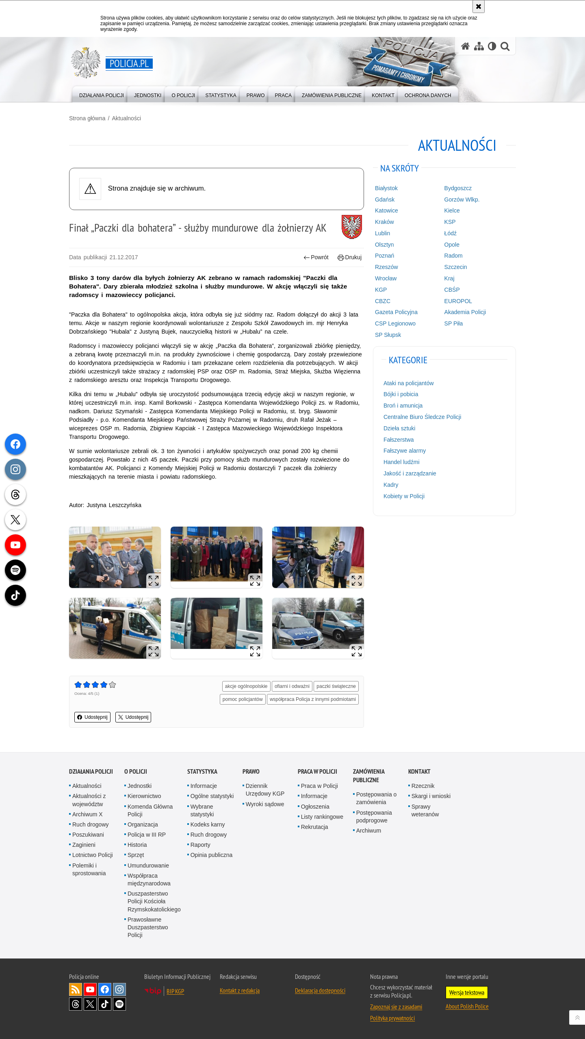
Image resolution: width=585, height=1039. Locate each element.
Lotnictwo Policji (92, 855)
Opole (451, 244)
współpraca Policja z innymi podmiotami (313, 699)
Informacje (204, 786)
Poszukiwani (88, 834)
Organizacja (143, 824)
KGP (381, 289)
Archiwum (368, 830)
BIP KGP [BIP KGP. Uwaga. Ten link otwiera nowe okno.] (175, 991)
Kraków (384, 222)
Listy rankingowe (322, 816)
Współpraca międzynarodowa (149, 879)
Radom (453, 255)
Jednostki (140, 786)
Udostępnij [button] (92, 717)
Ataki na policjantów (409, 383)
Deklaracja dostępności (320, 990)
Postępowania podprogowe (374, 816)
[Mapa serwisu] (479, 46)
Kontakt (419, 771)
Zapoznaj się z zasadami (396, 1006)
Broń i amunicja (403, 405)
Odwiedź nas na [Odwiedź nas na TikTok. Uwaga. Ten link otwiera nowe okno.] (104, 1004)
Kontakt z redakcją (240, 990)
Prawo (251, 771)
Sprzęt (136, 855)
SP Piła (453, 323)
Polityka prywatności (392, 1018)
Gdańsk (384, 199)
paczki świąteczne (336, 686)
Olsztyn (384, 244)
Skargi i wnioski (431, 796)
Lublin (382, 233)
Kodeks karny (208, 824)
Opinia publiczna (212, 855)
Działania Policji (91, 771)
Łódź (450, 233)
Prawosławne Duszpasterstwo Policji (148, 927)
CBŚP (452, 289)
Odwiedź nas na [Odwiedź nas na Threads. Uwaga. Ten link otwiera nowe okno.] (75, 1004)
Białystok (386, 188)
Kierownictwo (144, 796)
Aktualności (126, 118)
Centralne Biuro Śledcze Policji (422, 417)
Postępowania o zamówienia (376, 798)
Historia (137, 845)
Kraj (449, 278)
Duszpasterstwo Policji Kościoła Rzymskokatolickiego (154, 901)
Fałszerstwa (399, 439)
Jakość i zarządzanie (410, 473)
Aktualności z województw (89, 800)
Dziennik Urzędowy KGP (265, 790)
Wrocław (385, 278)
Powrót (316, 257)
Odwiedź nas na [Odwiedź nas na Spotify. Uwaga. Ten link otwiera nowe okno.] (119, 1004)
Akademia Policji (465, 312)
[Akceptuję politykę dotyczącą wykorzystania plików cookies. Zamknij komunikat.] (478, 6)
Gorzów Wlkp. (462, 199)
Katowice (386, 210)
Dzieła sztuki (400, 428)
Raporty (200, 845)
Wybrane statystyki (202, 810)
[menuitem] (101, 93)
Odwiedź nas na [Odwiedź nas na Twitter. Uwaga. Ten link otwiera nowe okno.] (90, 1004)
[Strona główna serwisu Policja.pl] (465, 46)
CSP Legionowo (395, 323)
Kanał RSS (75, 989)
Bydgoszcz (458, 188)
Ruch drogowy (90, 824)
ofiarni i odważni (292, 686)
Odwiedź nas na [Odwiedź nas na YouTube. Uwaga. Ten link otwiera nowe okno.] (90, 989)
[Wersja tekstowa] (492, 46)
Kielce (452, 210)
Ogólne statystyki (212, 796)
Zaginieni (83, 845)
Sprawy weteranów (425, 810)
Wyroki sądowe (265, 804)
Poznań (384, 255)
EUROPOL (458, 301)
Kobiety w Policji (404, 496)
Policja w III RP (147, 834)
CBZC (382, 301)
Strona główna (87, 118)
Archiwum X (87, 814)
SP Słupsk (388, 335)
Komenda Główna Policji (150, 810)
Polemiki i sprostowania (89, 869)
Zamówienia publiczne (368, 775)
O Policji (135, 771)
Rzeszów (386, 267)
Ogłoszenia (315, 806)
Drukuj (350, 257)
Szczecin (455, 267)
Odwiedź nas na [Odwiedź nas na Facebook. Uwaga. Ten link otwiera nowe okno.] (104, 989)
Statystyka (202, 771)
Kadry (391, 485)
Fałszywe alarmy (405, 450)
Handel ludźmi (402, 462)
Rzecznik (423, 786)
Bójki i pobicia (401, 394)
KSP (450, 222)
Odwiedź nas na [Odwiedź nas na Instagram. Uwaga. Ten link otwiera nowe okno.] (119, 989)
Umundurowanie (148, 865)
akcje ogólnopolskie (246, 686)
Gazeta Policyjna (396, 312)
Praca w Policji (317, 771)
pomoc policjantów (243, 699)
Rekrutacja (314, 827)
